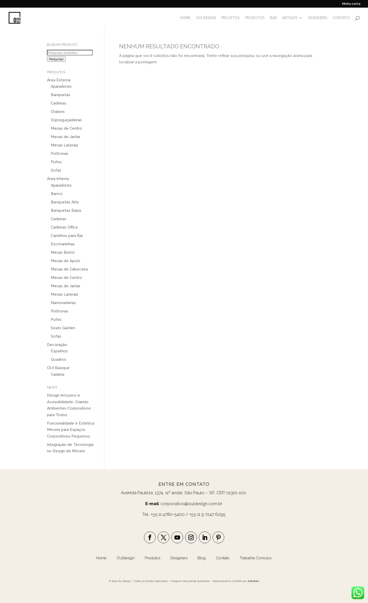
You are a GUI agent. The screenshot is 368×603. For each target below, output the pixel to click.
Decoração (57, 344)
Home (101, 558)
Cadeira (57, 374)
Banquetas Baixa (66, 210)
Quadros (58, 359)
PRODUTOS (254, 18)
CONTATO (341, 18)
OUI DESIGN (206, 18)
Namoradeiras (63, 302)
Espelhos (59, 351)
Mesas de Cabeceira (69, 269)
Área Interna (58, 178)
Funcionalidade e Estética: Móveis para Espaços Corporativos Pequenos (71, 430)
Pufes (56, 162)
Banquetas (60, 95)
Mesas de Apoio (65, 261)
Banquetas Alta (64, 202)
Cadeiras (58, 103)
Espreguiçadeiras (66, 120)
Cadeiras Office (64, 227)
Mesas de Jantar (65, 136)
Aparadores (61, 86)
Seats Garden (63, 328)
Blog (202, 558)
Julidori (253, 581)
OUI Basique (58, 368)
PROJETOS (230, 18)
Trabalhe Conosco (256, 558)
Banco (56, 193)
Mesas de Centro (66, 128)
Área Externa (58, 80)
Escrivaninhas (63, 244)
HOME (185, 18)
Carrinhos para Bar (67, 235)
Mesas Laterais (64, 145)
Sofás (56, 170)
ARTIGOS (289, 18)
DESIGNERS (317, 18)
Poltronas (59, 153)
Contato (223, 558)
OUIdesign (126, 558)
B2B (273, 18)
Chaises (58, 111)
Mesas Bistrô (63, 252)
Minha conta (351, 4)
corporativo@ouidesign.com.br (191, 503)
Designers (178, 558)
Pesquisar (56, 59)
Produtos (153, 558)
